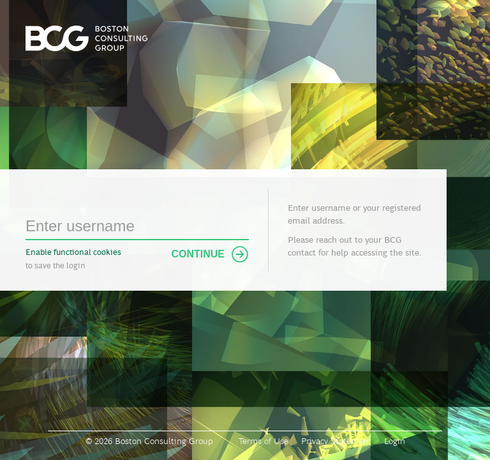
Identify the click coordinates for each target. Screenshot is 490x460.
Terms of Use (263, 441)
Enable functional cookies (73, 252)
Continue (210, 254)
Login (394, 441)
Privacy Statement (336, 441)
